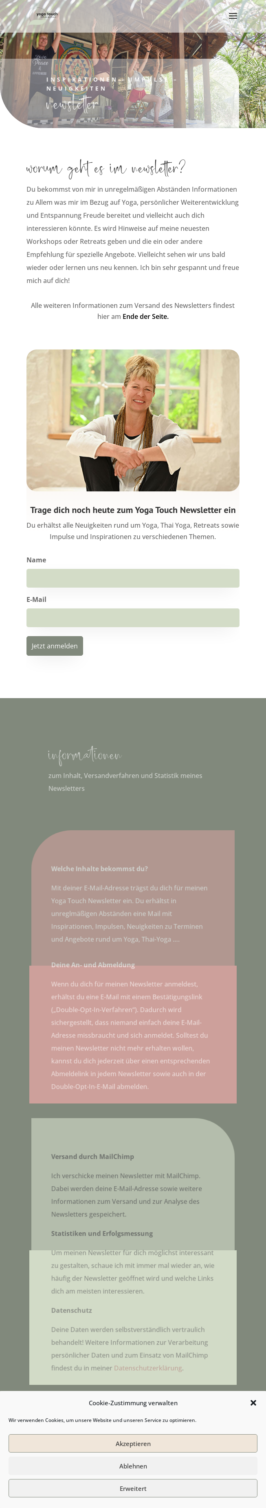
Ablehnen (133, 1488)
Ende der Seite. (146, 316)
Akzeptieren (133, 1465)
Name (36, 559)
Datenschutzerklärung (147, 1365)
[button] (253, 1425)
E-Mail (36, 599)
